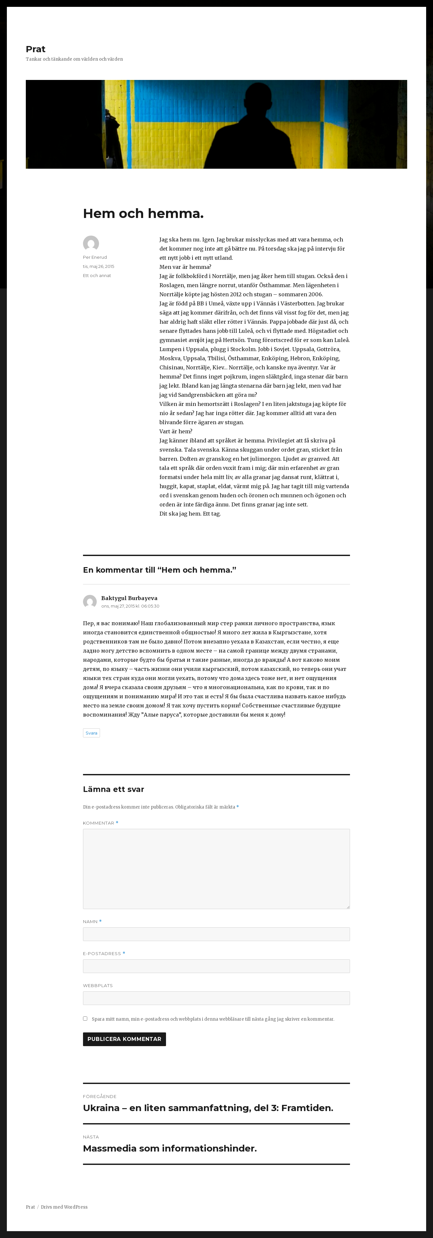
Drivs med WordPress (64, 1207)
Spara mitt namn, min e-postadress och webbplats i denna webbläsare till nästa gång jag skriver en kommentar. (213, 1019)
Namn (92, 921)
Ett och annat (97, 275)
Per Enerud (95, 257)
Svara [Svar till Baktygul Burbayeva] (91, 732)
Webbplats (98, 985)
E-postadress (104, 953)
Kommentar (101, 823)
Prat (36, 48)
